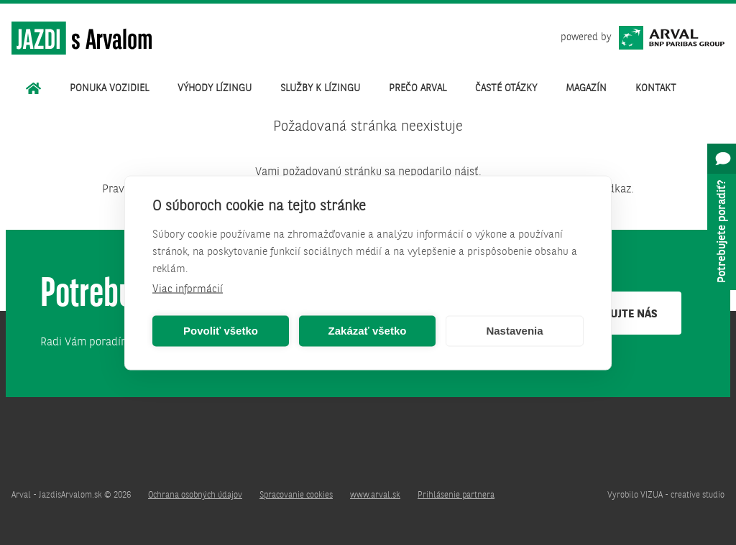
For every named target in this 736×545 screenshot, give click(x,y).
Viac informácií (187, 289)
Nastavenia (514, 331)
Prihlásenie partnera (456, 495)
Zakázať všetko (367, 331)
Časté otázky (506, 88)
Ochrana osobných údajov (195, 495)
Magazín (586, 88)
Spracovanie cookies (296, 495)
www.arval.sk (375, 495)
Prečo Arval (417, 88)
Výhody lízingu (215, 88)
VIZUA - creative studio (682, 495)
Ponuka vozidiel (109, 88)
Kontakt (655, 88)
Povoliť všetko (220, 331)
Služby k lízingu (320, 88)
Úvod (33, 88)
